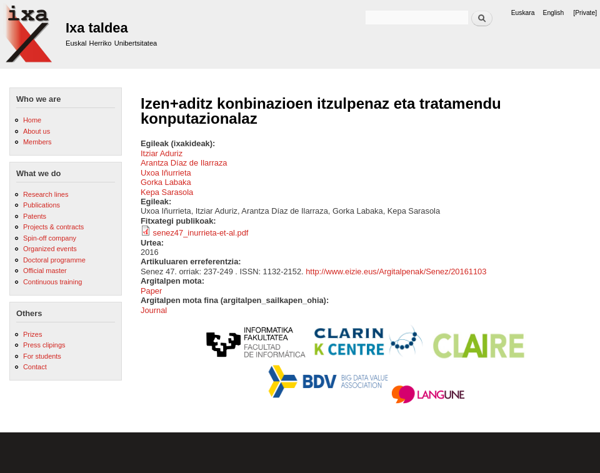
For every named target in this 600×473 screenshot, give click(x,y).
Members (37, 142)
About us (36, 131)
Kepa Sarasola (167, 192)
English (553, 12)
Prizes (32, 334)
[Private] (585, 12)
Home (32, 120)
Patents (34, 216)
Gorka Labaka (166, 182)
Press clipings (44, 345)
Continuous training (52, 282)
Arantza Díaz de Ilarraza (184, 162)
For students (42, 356)
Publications (41, 205)
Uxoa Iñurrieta (166, 172)
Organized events (50, 248)
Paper (151, 291)
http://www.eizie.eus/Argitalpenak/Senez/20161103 (396, 271)
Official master (45, 270)
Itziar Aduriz (161, 153)
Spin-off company (49, 238)
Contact (35, 367)
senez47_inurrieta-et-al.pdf (201, 232)
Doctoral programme (54, 260)
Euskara (523, 12)
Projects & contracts (53, 227)
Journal (154, 310)
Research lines (45, 194)
